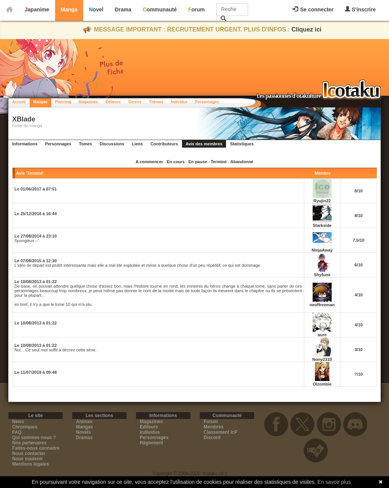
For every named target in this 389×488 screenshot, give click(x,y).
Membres (214, 427)
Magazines (88, 102)
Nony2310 (322, 359)
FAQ (17, 432)
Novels (83, 432)
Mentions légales (30, 464)
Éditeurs (113, 102)
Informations (25, 144)
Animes (84, 421)
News (18, 421)
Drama (123, 9)
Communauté (160, 9)
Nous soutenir (27, 458)
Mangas (40, 102)
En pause (197, 161)
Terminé (219, 161)
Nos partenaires (29, 442)
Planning (63, 102)
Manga (69, 9)
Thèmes (156, 102)
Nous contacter (28, 453)
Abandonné (241, 161)
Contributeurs (164, 144)
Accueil (19, 102)
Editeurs (149, 427)
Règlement (151, 442)
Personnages (207, 102)
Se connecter (313, 9)
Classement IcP (220, 432)
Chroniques (25, 427)
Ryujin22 (322, 200)
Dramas (84, 437)
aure (322, 334)
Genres (134, 102)
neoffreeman (322, 304)
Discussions (112, 144)
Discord (212, 437)
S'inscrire (360, 9)
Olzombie (322, 384)
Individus (179, 102)
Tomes (85, 144)
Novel (96, 9)
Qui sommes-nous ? (34, 437)
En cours (176, 161)
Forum (196, 9)
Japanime (37, 9)
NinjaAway (322, 250)
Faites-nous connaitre (36, 448)
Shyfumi (322, 274)
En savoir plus (334, 482)
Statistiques (241, 144)
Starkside (322, 225)
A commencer (149, 161)
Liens (137, 144)
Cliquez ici (306, 29)
